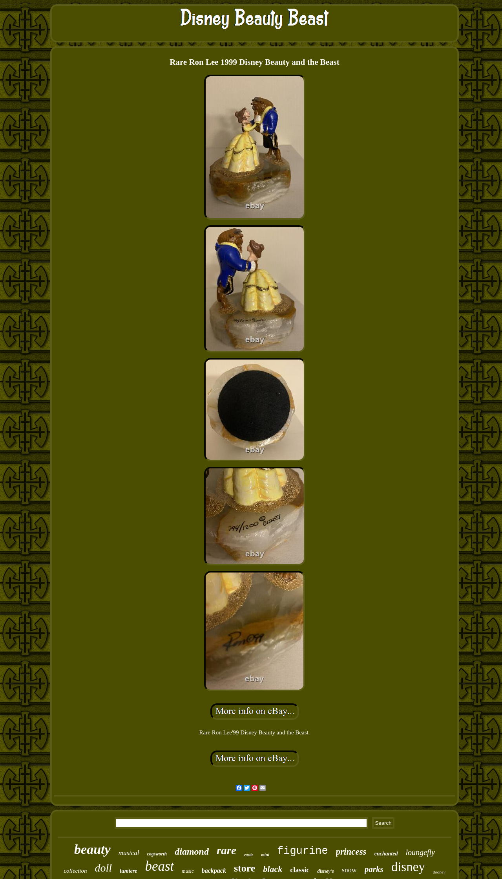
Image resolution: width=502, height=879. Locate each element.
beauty (92, 849)
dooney (439, 872)
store (244, 868)
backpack (214, 870)
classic (299, 870)
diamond (192, 851)
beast (159, 866)
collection (75, 871)
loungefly (419, 852)
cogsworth (157, 854)
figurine (302, 851)
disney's (325, 871)
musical (129, 853)
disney (408, 867)
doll (103, 868)
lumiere (128, 871)
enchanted (386, 854)
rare (226, 850)
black (272, 869)
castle (248, 855)
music (187, 871)
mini (265, 854)
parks (374, 869)
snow (349, 870)
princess (351, 852)
